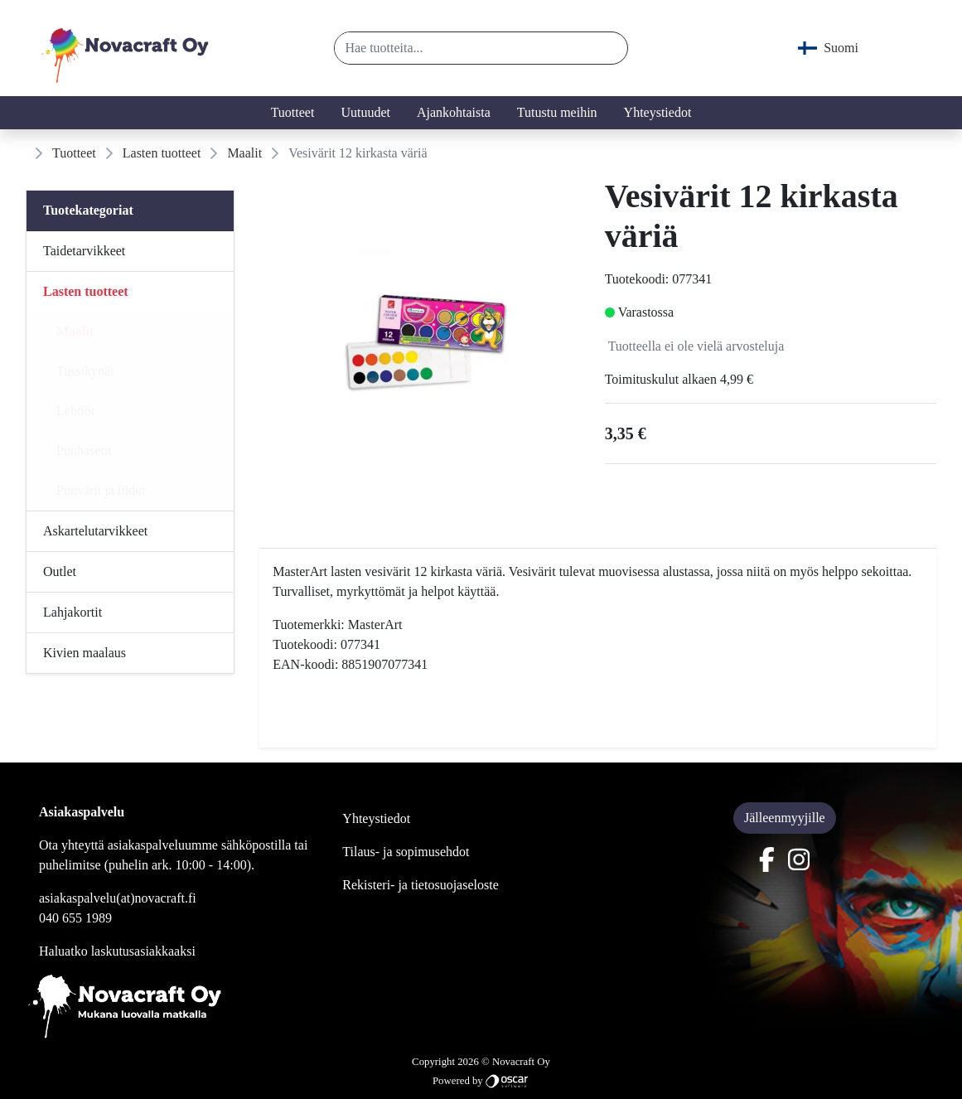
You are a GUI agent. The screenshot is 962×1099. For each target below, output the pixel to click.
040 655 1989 (75, 918)
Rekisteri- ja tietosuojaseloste (420, 885)
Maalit (244, 153)
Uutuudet (365, 112)
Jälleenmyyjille (784, 818)
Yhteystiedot (658, 112)
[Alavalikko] (216, 251)
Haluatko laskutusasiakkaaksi (117, 951)
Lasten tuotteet (162, 153)
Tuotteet (293, 112)
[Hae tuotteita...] (462, 48)
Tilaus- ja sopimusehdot (405, 852)
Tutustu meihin (557, 112)
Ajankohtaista (454, 112)
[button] (608, 48)
